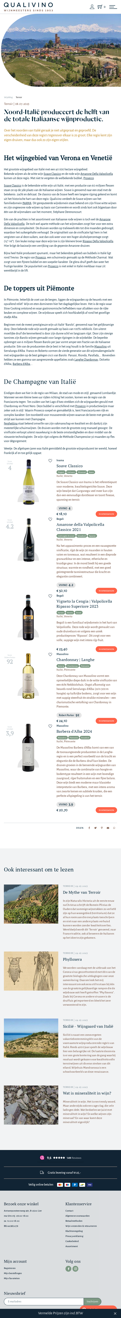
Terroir (18, 97)
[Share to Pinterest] (102, 828)
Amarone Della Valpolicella (96, 173)
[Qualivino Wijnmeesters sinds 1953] (28, 7)
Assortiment (71, 1246)
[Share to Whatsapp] (114, 828)
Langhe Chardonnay (86, 359)
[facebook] (68, 1269)
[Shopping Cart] (100, 7)
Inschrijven (92, 1301)
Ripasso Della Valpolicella (98, 241)
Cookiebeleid (72, 1241)
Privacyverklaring (74, 1236)
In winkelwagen (106, 514)
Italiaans (71, 472)
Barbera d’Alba (21, 363)
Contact (69, 1211)
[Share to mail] (108, 828)
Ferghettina (11, 423)
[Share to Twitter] (95, 828)
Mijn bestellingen (13, 1273)
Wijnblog (8, 97)
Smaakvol (82, 536)
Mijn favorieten (12, 1278)
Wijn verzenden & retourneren (81, 1226)
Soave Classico (52, 173)
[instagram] (75, 1269)
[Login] (92, 7)
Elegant (61, 472)
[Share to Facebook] (89, 828)
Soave (91, 472)
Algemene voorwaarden (77, 1216)
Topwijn (92, 536)
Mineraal (82, 472)
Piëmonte (85, 666)
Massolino (100, 346)
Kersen (61, 613)
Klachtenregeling (74, 1231)
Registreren (10, 1268)
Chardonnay (72, 666)
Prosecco (88, 178)
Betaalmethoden (74, 1221)
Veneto (70, 613)
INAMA (26, 203)
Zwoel (78, 613)
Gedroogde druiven (66, 536)
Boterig (61, 666)
